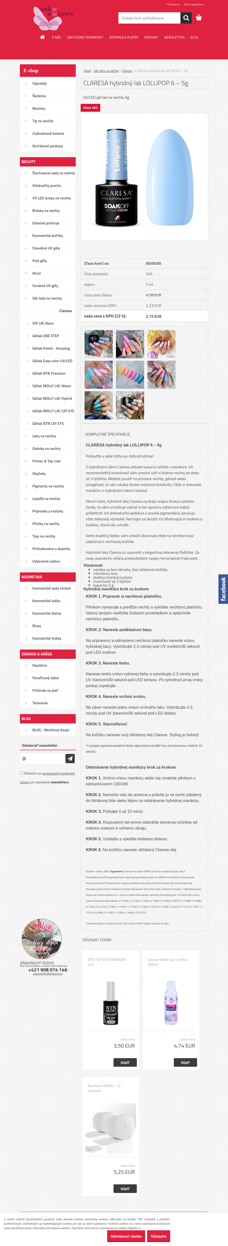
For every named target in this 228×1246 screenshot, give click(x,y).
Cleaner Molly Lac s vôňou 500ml (168, 962)
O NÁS (56, 37)
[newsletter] (70, 758)
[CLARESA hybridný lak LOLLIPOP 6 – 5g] (144, 115)
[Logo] (53, 18)
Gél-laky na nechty (106, 70)
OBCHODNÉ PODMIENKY (85, 37)
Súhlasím (156, 1236)
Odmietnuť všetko (118, 1236)
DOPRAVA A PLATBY (124, 37)
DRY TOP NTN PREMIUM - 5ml (108, 962)
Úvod (87, 70)
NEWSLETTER (174, 37)
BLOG (194, 37)
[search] (186, 18)
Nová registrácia (194, 4)
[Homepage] (43, 37)
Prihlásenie (173, 4)
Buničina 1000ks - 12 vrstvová (104, 1088)
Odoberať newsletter (39, 745)
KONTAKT (151, 37)
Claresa (127, 70)
